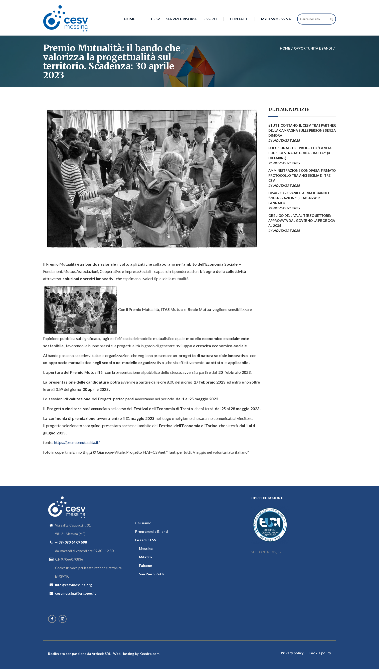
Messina (146, 548)
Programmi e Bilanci (151, 531)
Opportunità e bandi (313, 48)
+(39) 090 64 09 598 (71, 542)
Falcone (145, 565)
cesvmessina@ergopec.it (75, 593)
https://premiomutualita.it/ (77, 442)
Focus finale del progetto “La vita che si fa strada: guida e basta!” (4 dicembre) (299, 153)
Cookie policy (319, 653)
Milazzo (145, 557)
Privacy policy (292, 653)
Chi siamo (143, 523)
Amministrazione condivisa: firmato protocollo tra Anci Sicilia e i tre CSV (302, 176)
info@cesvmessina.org (73, 585)
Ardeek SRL (101, 653)
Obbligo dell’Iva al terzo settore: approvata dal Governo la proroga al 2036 (301, 221)
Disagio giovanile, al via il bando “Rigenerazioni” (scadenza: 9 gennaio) (298, 198)
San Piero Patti (151, 574)
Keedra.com (149, 653)
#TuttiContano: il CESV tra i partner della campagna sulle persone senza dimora (302, 130)
